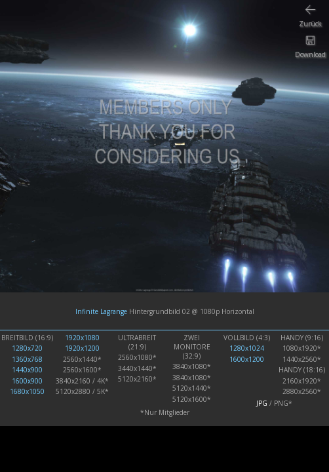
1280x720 (27, 348)
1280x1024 (246, 348)
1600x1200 (246, 359)
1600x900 (27, 380)
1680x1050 (27, 391)
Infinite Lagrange (101, 311)
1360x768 (27, 359)
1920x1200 (82, 348)
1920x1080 (82, 337)
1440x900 (27, 369)
